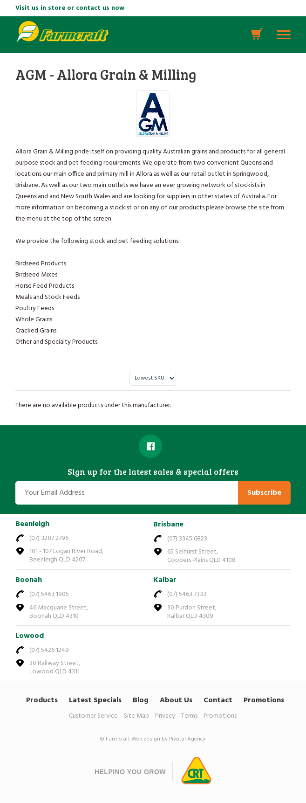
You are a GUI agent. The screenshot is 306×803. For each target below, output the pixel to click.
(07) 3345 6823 (187, 538)
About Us (176, 700)
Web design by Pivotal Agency (168, 739)
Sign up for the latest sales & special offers (153, 472)
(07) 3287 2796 (48, 538)
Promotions (264, 700)
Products (42, 700)
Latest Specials (95, 700)
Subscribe (264, 493)
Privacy (165, 716)
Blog (141, 700)
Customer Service (93, 716)
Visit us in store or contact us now (69, 8)
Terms (189, 716)
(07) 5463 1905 (49, 594)
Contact (218, 700)
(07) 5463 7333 (186, 594)
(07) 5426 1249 (49, 650)
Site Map (136, 716)
